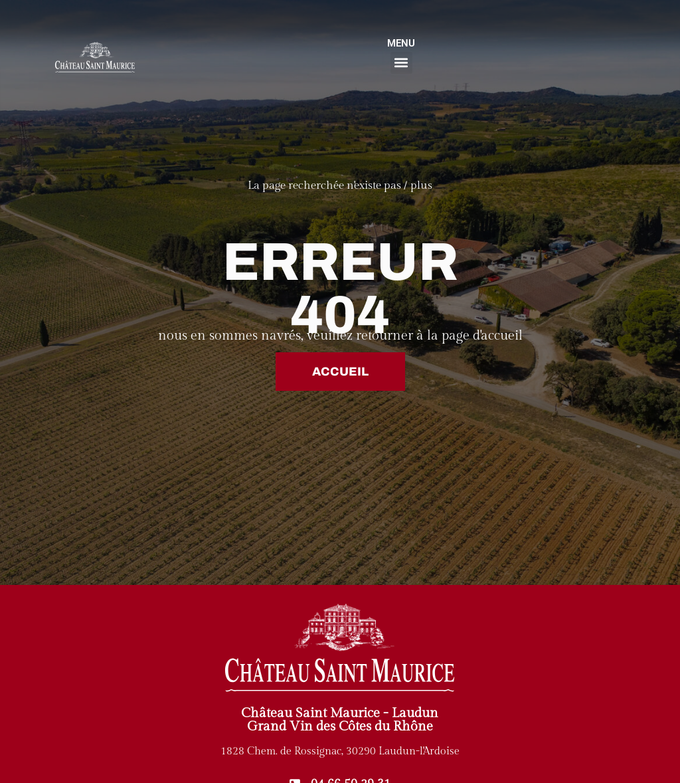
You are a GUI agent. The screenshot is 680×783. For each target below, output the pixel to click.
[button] (401, 63)
